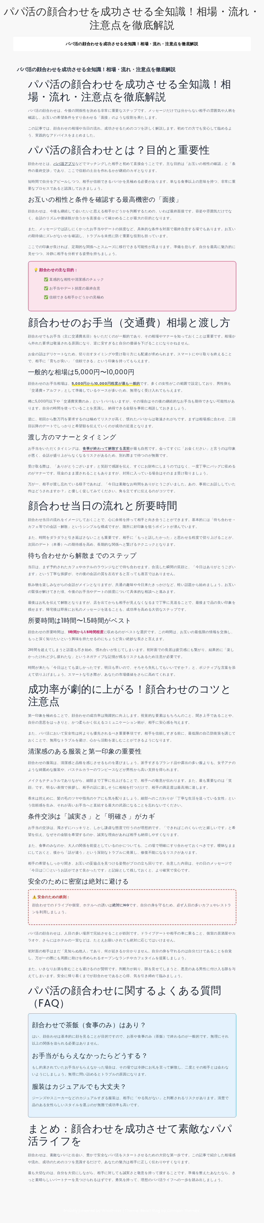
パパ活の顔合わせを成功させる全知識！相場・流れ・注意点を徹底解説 (132, 18)
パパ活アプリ (64, 163)
